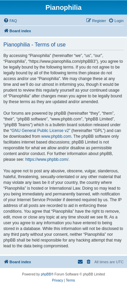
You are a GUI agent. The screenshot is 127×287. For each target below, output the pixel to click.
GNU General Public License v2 (40, 130)
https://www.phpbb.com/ (46, 159)
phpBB (46, 274)
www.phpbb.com (56, 136)
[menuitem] (10, 21)
